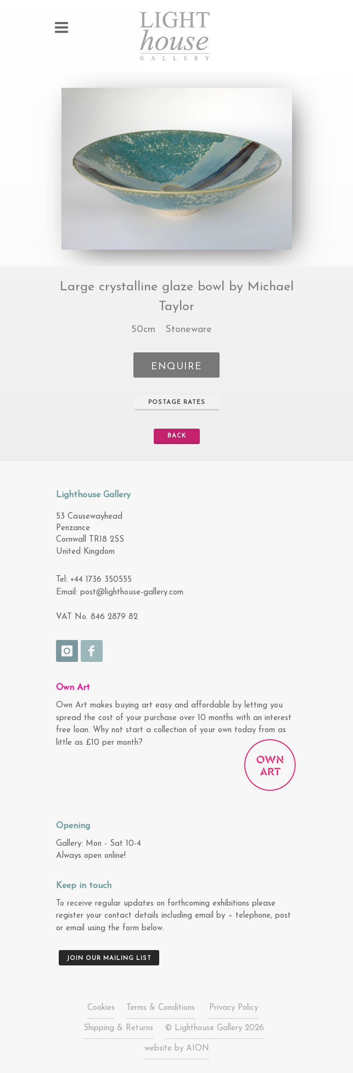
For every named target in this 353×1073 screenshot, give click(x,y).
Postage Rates (172, 403)
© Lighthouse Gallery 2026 (214, 1028)
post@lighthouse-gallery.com (131, 592)
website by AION (176, 1048)
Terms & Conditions (160, 1008)
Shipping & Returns (118, 1028)
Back (172, 436)
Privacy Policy (233, 1008)
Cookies (101, 1008)
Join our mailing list (109, 959)
